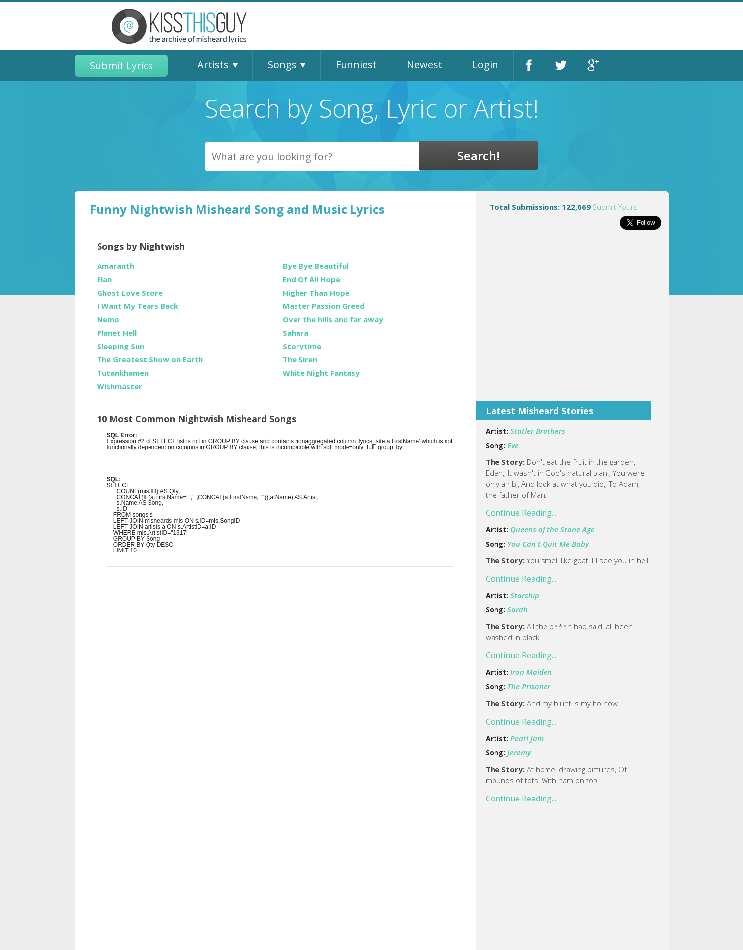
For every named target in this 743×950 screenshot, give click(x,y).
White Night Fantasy (321, 373)
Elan (104, 279)
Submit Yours (615, 207)
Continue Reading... (521, 512)
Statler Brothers (537, 431)
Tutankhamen (123, 373)
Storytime (302, 346)
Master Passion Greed (324, 306)
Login (485, 64)
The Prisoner (528, 686)
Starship (524, 595)
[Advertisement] (572, 322)
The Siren (300, 359)
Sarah (517, 609)
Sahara (295, 333)
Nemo (108, 319)
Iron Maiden (531, 672)
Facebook (529, 65)
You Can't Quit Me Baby (548, 544)
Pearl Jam (527, 738)
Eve (513, 445)
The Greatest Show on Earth (150, 359)
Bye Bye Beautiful (315, 266)
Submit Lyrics (121, 65)
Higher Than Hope (316, 293)
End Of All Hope (311, 279)
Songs (282, 64)
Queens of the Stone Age (552, 529)
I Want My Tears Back (137, 306)
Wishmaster (119, 386)
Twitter (560, 65)
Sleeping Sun (120, 346)
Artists (213, 64)
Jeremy (519, 752)
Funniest (356, 64)
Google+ (591, 65)
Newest (424, 64)
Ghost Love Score (130, 293)
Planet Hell (117, 333)
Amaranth (115, 266)
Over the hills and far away (333, 319)
